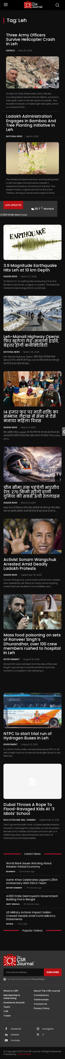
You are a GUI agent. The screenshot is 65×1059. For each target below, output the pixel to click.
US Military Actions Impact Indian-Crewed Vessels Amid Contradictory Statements (30, 915)
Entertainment (11, 659)
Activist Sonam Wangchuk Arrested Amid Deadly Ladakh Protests (29, 564)
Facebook (16, 1028)
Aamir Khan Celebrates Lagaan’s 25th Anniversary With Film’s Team (32, 881)
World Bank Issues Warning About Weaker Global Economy (29, 865)
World (9, 924)
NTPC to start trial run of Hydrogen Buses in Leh (27, 736)
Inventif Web (24, 1054)
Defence (10, 50)
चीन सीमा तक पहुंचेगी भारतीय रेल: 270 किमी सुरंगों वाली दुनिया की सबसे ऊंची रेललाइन (31, 492)
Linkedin (15, 1034)
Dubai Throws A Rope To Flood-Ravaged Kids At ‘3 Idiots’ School (28, 809)
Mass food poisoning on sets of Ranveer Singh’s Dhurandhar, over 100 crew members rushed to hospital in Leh (32, 644)
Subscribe (52, 972)
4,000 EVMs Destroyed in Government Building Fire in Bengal (32, 897)
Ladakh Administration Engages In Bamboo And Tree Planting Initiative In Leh (31, 122)
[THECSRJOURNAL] (33, 4)
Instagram (48, 1028)
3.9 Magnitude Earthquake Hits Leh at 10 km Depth (30, 268)
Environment (10, 744)
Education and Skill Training (19, 819)
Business (10, 871)
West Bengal (13, 904)
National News (14, 136)
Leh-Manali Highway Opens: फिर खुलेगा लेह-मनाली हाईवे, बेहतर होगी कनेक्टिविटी (31, 341)
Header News (10, 276)
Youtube (15, 1040)
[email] (23, 972)
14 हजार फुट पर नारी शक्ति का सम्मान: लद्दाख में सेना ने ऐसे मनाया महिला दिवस (30, 416)
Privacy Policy (38, 979)
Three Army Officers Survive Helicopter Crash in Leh (30, 39)
